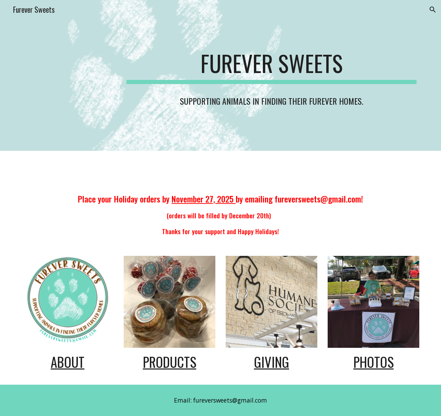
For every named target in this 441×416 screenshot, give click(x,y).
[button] (432, 9)
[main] (271, 75)
